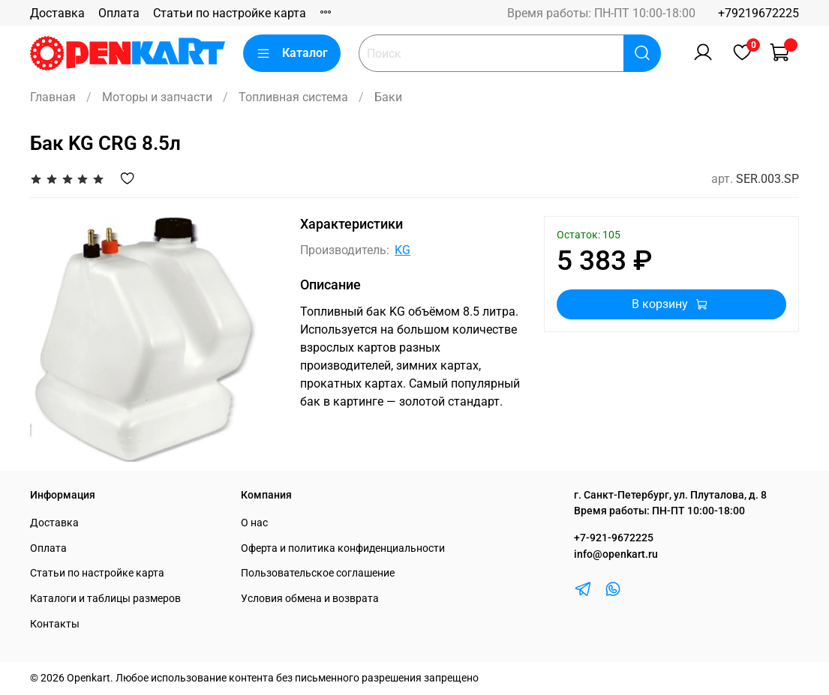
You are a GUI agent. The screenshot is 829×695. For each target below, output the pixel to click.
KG (402, 250)
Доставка (57, 13)
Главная (53, 97)
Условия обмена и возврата (310, 598)
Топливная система (293, 97)
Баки (388, 97)
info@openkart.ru (616, 554)
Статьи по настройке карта (229, 13)
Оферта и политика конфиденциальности (343, 548)
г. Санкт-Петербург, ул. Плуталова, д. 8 (670, 495)
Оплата (119, 13)
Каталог (292, 53)
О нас (254, 523)
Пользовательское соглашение (318, 573)
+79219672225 (758, 13)
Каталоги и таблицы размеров (105, 598)
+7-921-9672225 (613, 538)
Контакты (55, 624)
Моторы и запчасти (157, 97)
